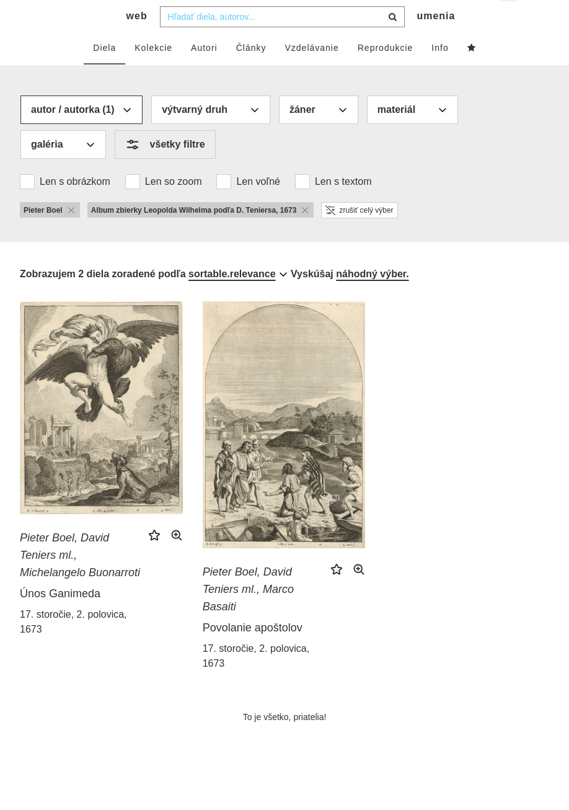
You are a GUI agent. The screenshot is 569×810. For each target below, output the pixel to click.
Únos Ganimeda (60, 618)
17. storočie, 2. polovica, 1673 (73, 646)
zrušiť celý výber (359, 235)
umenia (436, 40)
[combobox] (282, 41)
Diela (104, 73)
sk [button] (509, 19)
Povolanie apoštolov (252, 652)
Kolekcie (153, 73)
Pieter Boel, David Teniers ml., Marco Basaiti (248, 614)
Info (439, 73)
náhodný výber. (372, 298)
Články (251, 73)
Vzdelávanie (311, 73)
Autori (204, 73)
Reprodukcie (385, 73)
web (137, 40)
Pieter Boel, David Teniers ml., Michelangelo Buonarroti (80, 579)
